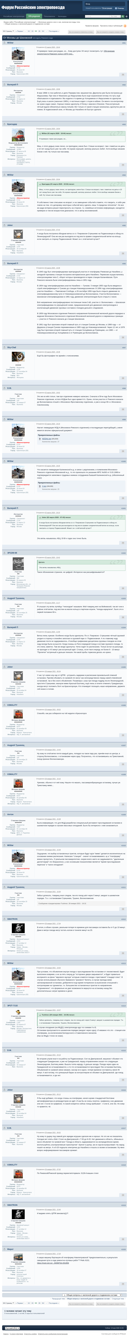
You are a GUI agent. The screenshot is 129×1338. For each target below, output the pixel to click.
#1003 (123, 598)
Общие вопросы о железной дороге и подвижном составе (27, 24)
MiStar (10, 43)
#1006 (123, 705)
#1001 (123, 508)
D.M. (9, 388)
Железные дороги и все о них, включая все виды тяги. (59, 22)
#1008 (123, 774)
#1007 (123, 745)
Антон (10, 814)
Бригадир (12, 124)
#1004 (123, 627)
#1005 (123, 667)
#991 (124, 43)
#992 (124, 85)
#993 (124, 124)
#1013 (123, 963)
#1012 (123, 919)
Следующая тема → (119, 1299)
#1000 (123, 461)
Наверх (6, 1334)
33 (32, 31)
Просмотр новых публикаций (111, 26)
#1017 (123, 1128)
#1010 (123, 845)
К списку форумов (16, 1334)
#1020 (123, 1249)
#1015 (123, 1050)
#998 (124, 388)
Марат (10, 1249)
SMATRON (12, 919)
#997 (124, 348)
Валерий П (12, 84)
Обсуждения (34, 16)
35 (39, 31)
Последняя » (54, 31)
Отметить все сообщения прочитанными (53, 1334)
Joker (10, 225)
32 (29, 31)
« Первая (19, 31)
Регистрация (107, 8)
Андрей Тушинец (15, 598)
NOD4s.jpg (46, 439)
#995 (124, 225)
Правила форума (92, 26)
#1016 (123, 1090)
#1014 (123, 1006)
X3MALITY (12, 705)
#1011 (123, 887)
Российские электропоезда (13, 16)
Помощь (119, 8)
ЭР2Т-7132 (12, 1005)
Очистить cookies (30, 1334)
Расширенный (126, 16)
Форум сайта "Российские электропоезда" (20, 22)
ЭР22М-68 (12, 553)
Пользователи (49, 16)
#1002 (123, 553)
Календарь (62, 16)
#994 (124, 175)
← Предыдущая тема (57, 1299)
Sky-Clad (11, 347)
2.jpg (44, 486)
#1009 (123, 814)
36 (43, 31)
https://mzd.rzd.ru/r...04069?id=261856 (53, 1263)
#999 (124, 419)
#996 (124, 264)
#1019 (123, 1205)
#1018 (123, 1165)
